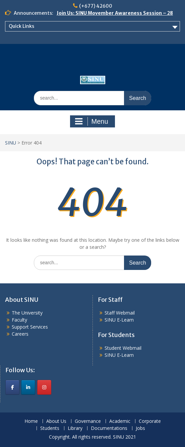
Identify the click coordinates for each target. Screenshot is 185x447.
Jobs (140, 428)
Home (31, 421)
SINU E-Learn (119, 320)
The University (27, 313)
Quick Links (21, 26)
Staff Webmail (120, 313)
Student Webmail (123, 348)
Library (75, 428)
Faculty (19, 320)
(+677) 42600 (95, 6)
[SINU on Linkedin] (28, 387)
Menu (91, 121)
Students (49, 428)
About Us (56, 421)
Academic (119, 421)
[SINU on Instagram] (44, 387)
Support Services (30, 327)
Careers (20, 334)
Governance (88, 421)
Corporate (150, 421)
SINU (10, 142)
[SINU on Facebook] (12, 387)
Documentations (109, 428)
